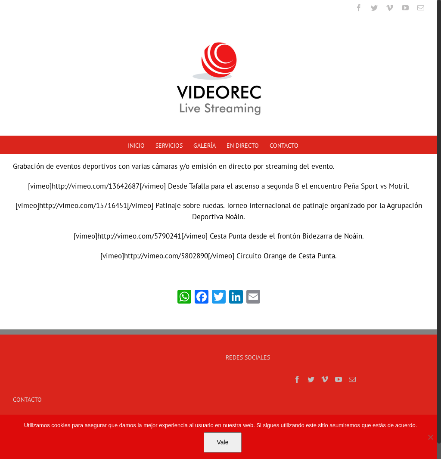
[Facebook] (297, 379)
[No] (430, 437)
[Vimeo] (324, 379)
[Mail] (352, 379)
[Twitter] (310, 379)
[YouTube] (338, 379)
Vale (223, 442)
